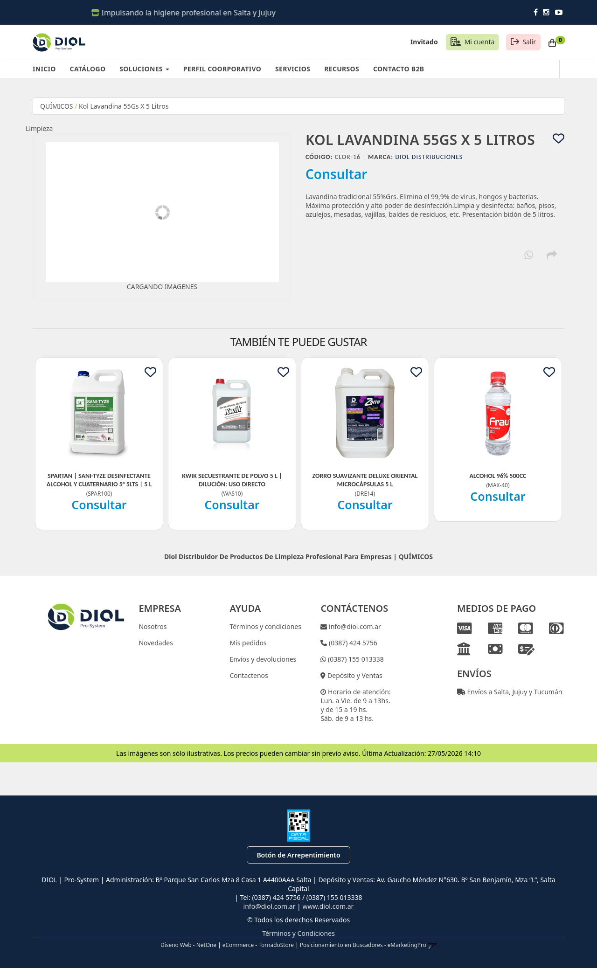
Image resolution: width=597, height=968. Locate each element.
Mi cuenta (480, 41)
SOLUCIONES (144, 68)
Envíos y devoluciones (262, 659)
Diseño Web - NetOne (188, 944)
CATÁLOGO (88, 68)
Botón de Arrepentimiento (298, 854)
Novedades (156, 642)
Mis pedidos (247, 642)
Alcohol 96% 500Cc (497, 476)
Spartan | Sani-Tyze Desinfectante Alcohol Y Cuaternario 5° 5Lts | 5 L (99, 480)
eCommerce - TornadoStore (258, 944)
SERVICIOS (292, 68)
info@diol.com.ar (354, 626)
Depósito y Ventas (354, 675)
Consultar (336, 174)
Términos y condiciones (265, 626)
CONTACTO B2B (398, 68)
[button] (432, 944)
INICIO (44, 68)
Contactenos (248, 675)
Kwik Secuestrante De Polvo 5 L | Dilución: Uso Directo (232, 480)
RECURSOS (341, 68)
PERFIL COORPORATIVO (222, 68)
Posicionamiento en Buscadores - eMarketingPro (363, 944)
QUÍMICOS (56, 106)
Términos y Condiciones (298, 933)
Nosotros (153, 626)
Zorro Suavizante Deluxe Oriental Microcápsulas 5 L (364, 480)
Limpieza (39, 128)
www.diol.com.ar (328, 906)
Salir (529, 41)
